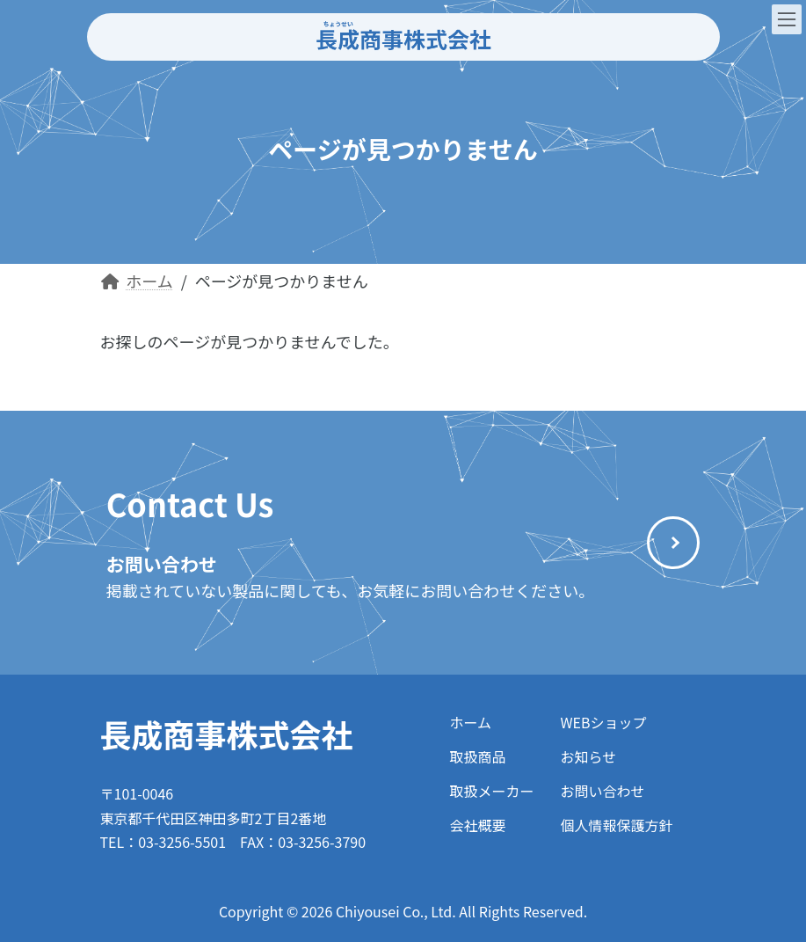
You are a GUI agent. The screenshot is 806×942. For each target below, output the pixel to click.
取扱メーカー (491, 790)
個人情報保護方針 (617, 825)
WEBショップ (604, 722)
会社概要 (477, 825)
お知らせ (589, 756)
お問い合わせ (603, 790)
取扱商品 (477, 756)
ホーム (470, 722)
